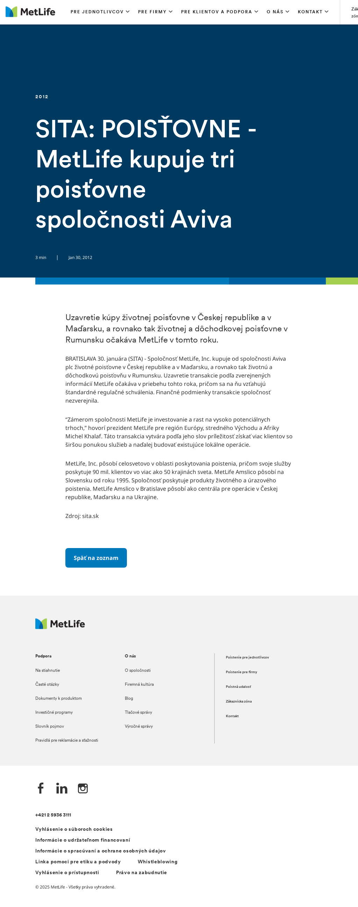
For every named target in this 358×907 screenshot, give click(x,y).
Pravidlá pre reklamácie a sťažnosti (66, 741)
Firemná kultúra (139, 685)
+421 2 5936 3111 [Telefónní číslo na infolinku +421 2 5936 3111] (53, 815)
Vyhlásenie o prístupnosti (67, 873)
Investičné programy (54, 713)
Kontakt (232, 716)
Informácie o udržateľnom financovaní (82, 840)
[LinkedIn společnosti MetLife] (61, 789)
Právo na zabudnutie (141, 873)
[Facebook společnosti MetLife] (40, 789)
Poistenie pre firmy (241, 672)
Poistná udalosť (238, 687)
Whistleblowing (158, 862)
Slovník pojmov (49, 727)
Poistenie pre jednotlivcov (247, 658)
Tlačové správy (138, 713)
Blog (129, 699)
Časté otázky (47, 685)
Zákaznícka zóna (239, 702)
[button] (100, 12)
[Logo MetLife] (60, 627)
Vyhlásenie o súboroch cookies (74, 829)
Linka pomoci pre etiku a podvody (78, 862)
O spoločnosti (138, 671)
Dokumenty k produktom (58, 699)
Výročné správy (139, 727)
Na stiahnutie (47, 671)
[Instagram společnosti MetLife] (82, 789)
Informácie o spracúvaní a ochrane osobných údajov (100, 851)
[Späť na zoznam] (96, 558)
